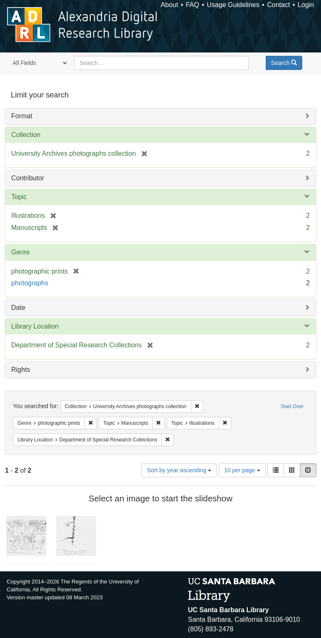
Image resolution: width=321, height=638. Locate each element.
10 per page (242, 470)
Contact (278, 4)
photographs (29, 283)
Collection (25, 134)
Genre (20, 252)
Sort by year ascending (179, 470)
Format (21, 116)
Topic (19, 196)
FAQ (192, 4)
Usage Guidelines (233, 4)
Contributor (27, 178)
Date (18, 307)
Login (306, 4)
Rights (20, 369)
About (169, 4)
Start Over (292, 406)
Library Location (35, 326)
